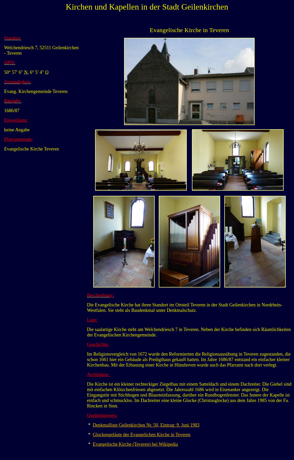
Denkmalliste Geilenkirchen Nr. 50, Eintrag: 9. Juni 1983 (146, 425)
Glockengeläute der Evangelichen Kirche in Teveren (141, 434)
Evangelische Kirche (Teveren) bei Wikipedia (135, 444)
